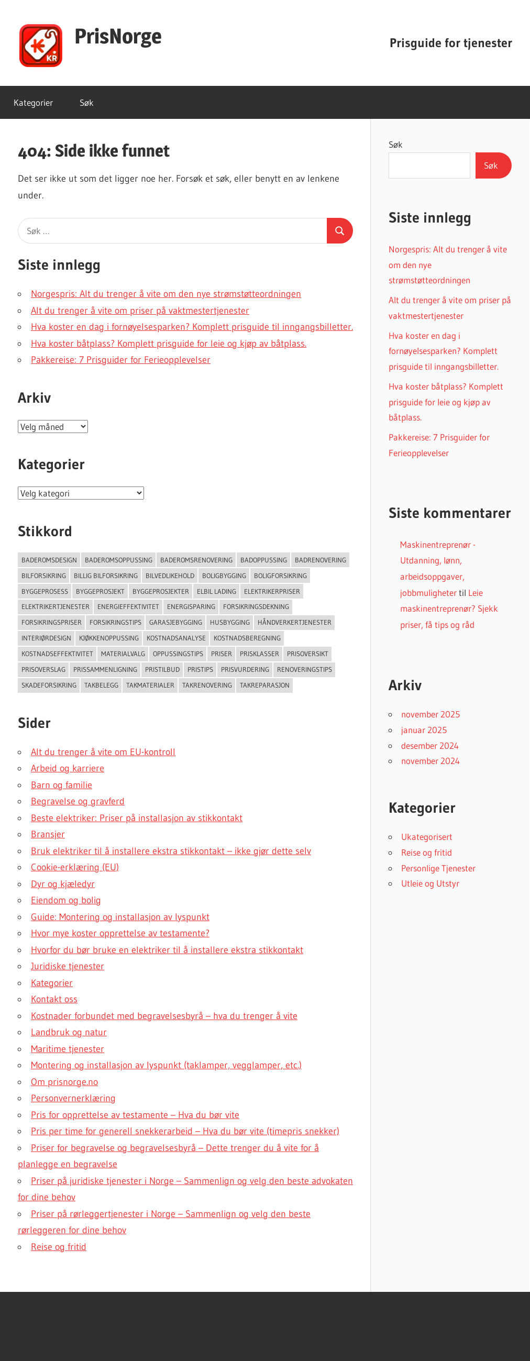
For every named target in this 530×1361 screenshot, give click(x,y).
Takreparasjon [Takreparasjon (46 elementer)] (265, 685)
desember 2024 (430, 745)
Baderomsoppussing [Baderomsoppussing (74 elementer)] (118, 560)
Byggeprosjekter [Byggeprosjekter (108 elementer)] (160, 591)
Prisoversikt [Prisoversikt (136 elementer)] (307, 653)
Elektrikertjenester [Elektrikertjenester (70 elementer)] (55, 606)
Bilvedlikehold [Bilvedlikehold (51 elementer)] (170, 575)
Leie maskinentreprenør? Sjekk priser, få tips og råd (449, 608)
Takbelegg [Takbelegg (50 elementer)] (101, 685)
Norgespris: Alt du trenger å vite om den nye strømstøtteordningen (166, 294)
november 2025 (430, 714)
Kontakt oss (54, 999)
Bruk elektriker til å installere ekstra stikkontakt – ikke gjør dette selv (171, 851)
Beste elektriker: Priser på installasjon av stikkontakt (136, 818)
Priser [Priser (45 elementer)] (221, 653)
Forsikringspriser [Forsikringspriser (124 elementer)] (51, 622)
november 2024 (430, 760)
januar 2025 (424, 729)
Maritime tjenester (67, 1049)
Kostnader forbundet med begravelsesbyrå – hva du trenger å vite (164, 1016)
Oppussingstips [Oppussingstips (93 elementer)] (178, 653)
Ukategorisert (426, 836)
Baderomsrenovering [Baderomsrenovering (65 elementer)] (196, 560)
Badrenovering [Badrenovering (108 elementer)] (320, 560)
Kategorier (33, 102)
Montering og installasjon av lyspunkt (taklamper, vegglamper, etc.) (166, 1065)
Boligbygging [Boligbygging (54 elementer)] (224, 575)
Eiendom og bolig (66, 900)
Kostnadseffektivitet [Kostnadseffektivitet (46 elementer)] (57, 653)
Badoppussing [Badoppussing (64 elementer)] (263, 560)
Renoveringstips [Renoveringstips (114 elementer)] (304, 669)
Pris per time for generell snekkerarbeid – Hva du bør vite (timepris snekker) (185, 1131)
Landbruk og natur (69, 1032)
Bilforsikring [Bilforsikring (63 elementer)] (43, 575)
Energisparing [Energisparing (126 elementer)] (191, 606)
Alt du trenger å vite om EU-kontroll (103, 752)
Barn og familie (61, 785)
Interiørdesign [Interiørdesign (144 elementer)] (46, 638)
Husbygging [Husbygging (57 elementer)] (230, 622)
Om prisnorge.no (64, 1082)
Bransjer (48, 834)
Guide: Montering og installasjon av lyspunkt (120, 917)
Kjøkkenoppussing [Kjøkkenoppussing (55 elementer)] (109, 638)
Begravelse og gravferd (78, 801)
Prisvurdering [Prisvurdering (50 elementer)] (245, 669)
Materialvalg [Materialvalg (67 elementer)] (123, 653)
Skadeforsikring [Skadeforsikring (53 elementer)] (48, 685)
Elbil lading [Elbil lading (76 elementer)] (216, 591)
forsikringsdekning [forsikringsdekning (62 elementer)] (256, 606)
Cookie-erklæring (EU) (75, 867)
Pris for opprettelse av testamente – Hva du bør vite (135, 1115)
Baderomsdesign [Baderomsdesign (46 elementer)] (49, 560)
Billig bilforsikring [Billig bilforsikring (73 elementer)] (106, 575)
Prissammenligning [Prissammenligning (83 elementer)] (105, 669)
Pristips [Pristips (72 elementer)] (200, 669)
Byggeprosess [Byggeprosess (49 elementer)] (44, 591)
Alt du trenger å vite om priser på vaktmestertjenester (140, 310)
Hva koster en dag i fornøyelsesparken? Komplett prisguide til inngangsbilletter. (192, 327)
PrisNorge (118, 36)
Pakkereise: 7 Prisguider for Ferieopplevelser (121, 360)
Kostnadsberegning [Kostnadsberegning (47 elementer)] (247, 638)
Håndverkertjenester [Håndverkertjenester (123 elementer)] (295, 622)
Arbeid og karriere (67, 768)
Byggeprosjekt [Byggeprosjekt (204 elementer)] (100, 591)
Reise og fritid (58, 1247)
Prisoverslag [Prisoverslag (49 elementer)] (43, 669)
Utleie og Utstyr (430, 883)
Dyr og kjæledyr (63, 884)
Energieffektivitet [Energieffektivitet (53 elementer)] (128, 606)
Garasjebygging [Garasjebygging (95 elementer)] (175, 622)
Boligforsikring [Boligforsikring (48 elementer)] (280, 575)
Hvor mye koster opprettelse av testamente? (120, 933)
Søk (87, 102)
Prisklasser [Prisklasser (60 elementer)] (259, 653)
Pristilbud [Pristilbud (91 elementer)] (162, 669)
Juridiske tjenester (67, 966)
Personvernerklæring (73, 1098)
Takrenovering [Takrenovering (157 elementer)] (207, 685)
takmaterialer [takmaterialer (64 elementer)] (150, 685)
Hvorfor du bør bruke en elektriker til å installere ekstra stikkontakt (167, 950)
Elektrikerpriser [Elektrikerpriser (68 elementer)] (272, 591)
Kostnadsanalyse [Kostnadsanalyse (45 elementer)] (176, 638)
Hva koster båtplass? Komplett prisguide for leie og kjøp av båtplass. (168, 343)
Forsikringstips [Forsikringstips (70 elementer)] (115, 622)
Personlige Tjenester (438, 867)
